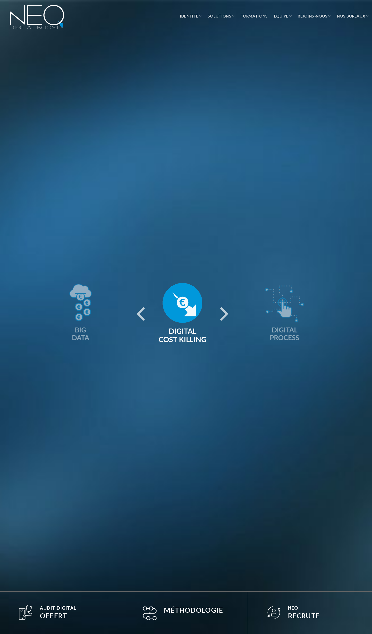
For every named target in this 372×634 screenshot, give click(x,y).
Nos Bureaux (352, 16)
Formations (254, 16)
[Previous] (142, 312)
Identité (190, 16)
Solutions (221, 16)
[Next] (223, 312)
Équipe (283, 16)
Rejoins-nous (314, 16)
